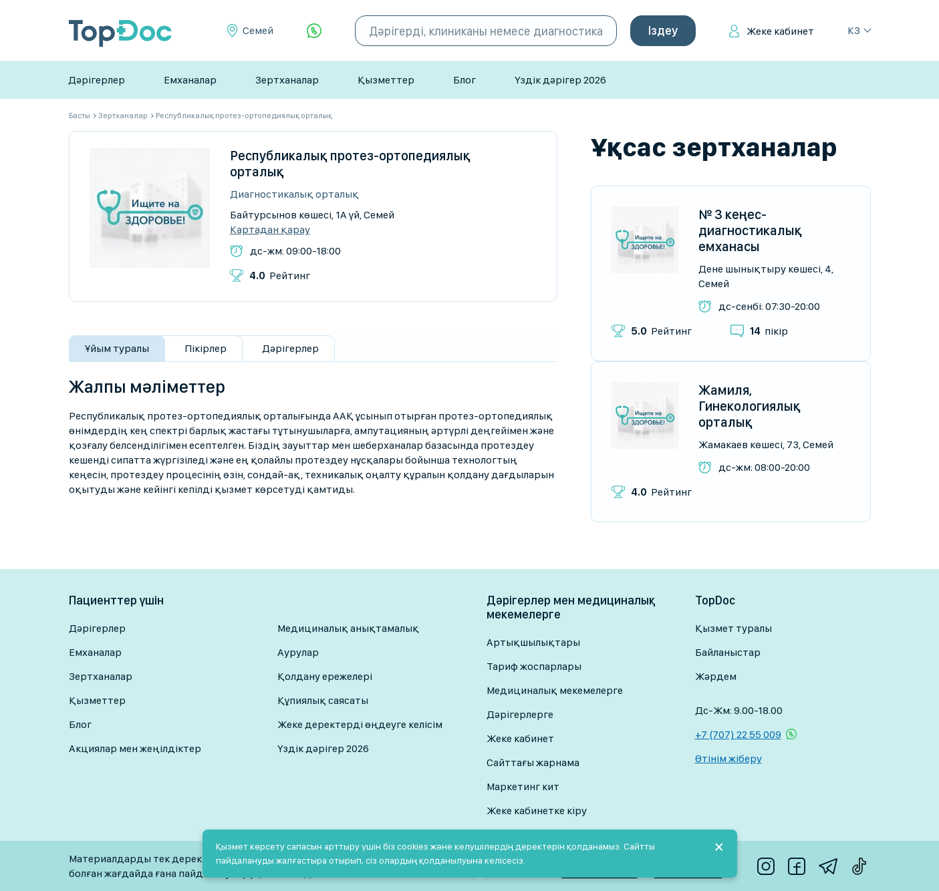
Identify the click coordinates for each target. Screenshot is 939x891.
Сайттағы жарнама (533, 762)
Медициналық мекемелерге (555, 690)
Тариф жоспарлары (534, 666)
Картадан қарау (270, 230)
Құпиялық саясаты (322, 700)
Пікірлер (205, 348)
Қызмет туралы (733, 628)
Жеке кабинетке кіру (537, 810)
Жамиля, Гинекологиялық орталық (749, 406)
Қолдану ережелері (324, 676)
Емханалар (190, 79)
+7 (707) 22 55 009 (738, 734)
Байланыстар (728, 652)
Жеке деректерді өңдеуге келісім (359, 724)
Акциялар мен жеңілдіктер (135, 748)
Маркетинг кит (523, 786)
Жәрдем (715, 676)
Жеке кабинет (780, 31)
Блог (464, 79)
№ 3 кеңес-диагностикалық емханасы (750, 230)
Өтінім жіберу (728, 758)
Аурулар (298, 652)
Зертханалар (287, 79)
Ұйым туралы (117, 348)
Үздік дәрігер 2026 (560, 79)
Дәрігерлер (96, 79)
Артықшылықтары (533, 642)
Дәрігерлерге (520, 714)
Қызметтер (386, 79)
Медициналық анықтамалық (348, 628)
